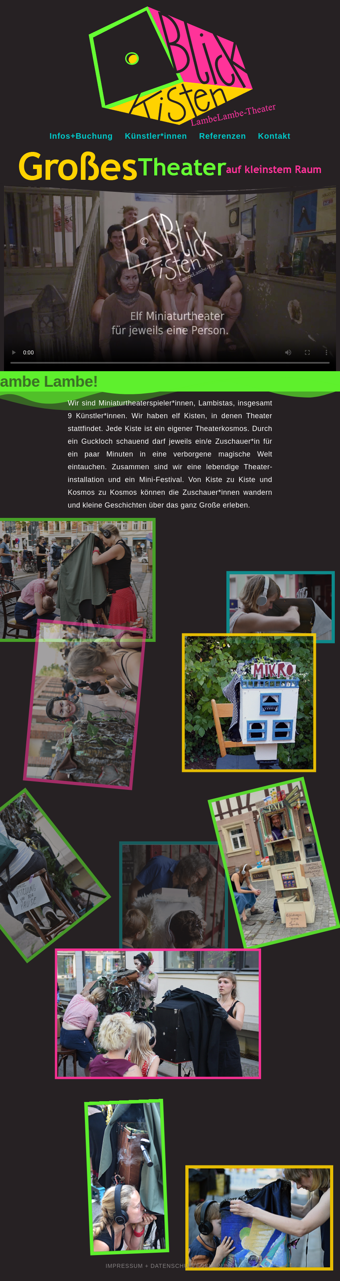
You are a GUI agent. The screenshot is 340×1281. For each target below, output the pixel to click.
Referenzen (222, 136)
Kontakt (274, 136)
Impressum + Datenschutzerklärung (170, 1266)
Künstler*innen (156, 136)
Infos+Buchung (81, 136)
